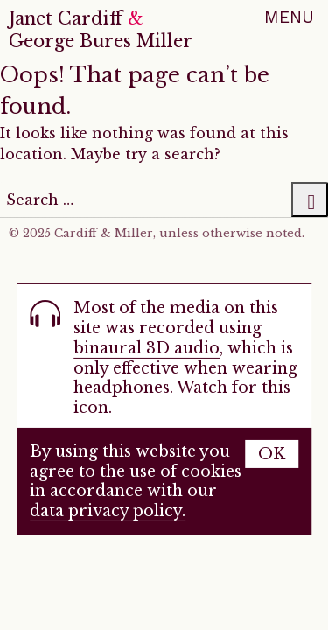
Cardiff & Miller (103, 233)
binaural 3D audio (146, 348)
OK (271, 454)
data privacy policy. (107, 511)
